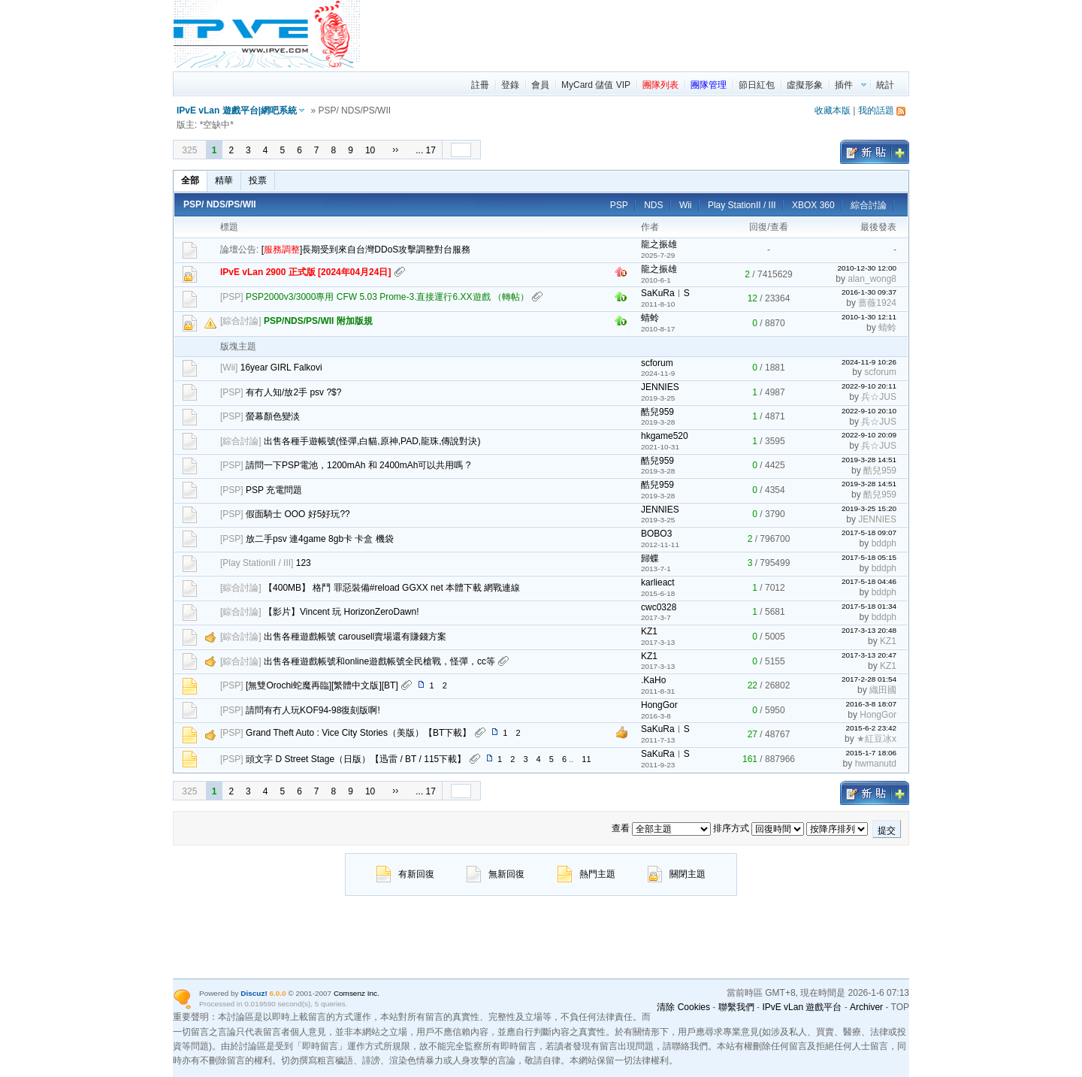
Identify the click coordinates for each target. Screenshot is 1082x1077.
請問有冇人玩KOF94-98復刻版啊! (313, 710)
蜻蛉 (650, 318)
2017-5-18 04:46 (869, 581)
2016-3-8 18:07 (870, 704)
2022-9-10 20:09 (869, 435)
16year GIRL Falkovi (281, 367)
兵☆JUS (878, 397)
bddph (884, 543)
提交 (887, 830)
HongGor (659, 705)
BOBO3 (656, 533)
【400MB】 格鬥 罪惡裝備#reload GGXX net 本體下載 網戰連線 (392, 587)
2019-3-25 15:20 (869, 508)
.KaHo (653, 680)
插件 (844, 85)
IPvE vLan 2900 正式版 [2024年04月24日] (305, 272)
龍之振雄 (659, 244)
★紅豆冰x (876, 739)
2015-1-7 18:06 (870, 753)
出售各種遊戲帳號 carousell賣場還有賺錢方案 (355, 636)
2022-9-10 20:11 (869, 386)
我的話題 (876, 110)
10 (370, 150)
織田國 (882, 690)
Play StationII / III (742, 205)
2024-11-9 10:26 (869, 362)
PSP (619, 205)
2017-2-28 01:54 (869, 679)
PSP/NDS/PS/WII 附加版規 (318, 321)
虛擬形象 (805, 85)
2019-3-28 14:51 (869, 459)
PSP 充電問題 (274, 490)
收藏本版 (833, 110)
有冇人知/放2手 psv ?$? (293, 392)
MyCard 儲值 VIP (595, 85)
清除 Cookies (683, 1007)
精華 (224, 180)
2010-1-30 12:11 (869, 317)
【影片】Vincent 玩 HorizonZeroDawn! (341, 612)
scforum (657, 363)
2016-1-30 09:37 (869, 292)
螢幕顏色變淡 (273, 416)
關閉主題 (677, 874)
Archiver (866, 1007)
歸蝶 (650, 558)
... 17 (426, 150)
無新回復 (495, 874)
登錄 (510, 85)
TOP (900, 1007)
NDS (653, 205)
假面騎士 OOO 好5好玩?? (298, 514)
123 (303, 563)
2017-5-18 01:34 (869, 606)
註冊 (480, 85)
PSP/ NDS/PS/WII (219, 204)
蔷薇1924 (877, 303)
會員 (540, 85)
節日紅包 (757, 85)
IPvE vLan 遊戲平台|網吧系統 (237, 110)
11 (586, 759)
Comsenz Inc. (356, 993)
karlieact (658, 582)
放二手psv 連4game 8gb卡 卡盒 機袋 (320, 539)
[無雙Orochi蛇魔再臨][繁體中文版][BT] (322, 685)
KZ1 (649, 631)
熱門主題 (586, 874)
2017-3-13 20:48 (869, 630)
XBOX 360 (813, 205)
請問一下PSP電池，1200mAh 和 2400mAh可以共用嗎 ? (358, 465)
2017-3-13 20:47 (869, 655)
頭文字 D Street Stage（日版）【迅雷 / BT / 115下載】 (356, 759)
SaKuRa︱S (665, 293)
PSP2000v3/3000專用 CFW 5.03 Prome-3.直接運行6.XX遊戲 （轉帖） (387, 297)
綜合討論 (869, 205)
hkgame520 (664, 436)
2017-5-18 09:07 (869, 532)
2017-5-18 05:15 (869, 557)
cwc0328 (658, 607)
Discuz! (253, 993)
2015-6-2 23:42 (870, 728)
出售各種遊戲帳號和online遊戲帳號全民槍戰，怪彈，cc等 (379, 661)
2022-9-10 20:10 (869, 411)
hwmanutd (875, 763)
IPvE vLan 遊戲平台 (802, 1007)
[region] (635, 34)
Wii (685, 205)
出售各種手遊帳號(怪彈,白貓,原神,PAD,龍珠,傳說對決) (372, 441)
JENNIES (660, 387)
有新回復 (405, 874)
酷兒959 (657, 412)
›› (395, 149)
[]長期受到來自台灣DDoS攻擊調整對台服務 (366, 249)
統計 (885, 85)
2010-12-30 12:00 (866, 268)
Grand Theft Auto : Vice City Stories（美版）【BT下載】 (358, 733)
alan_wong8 (872, 279)
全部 (190, 180)
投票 (258, 180)
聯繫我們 (736, 1007)
